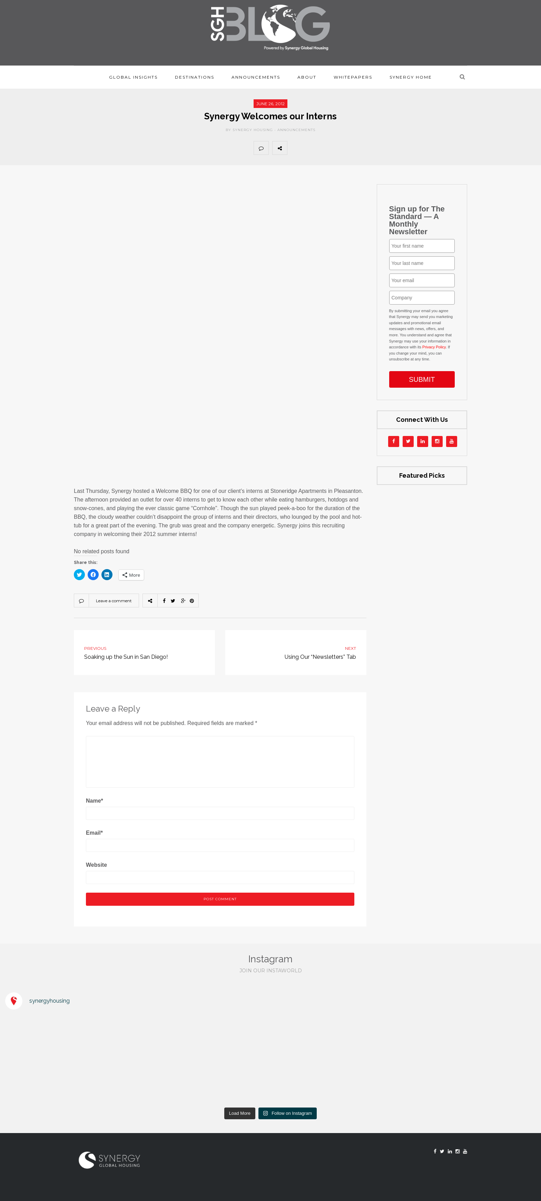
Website (96, 865)
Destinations (194, 77)
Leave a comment (114, 600)
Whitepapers (353, 77)
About (306, 77)
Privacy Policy (434, 347)
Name (94, 801)
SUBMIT (422, 379)
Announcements (256, 77)
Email (94, 833)
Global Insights (133, 77)
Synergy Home (411, 77)
